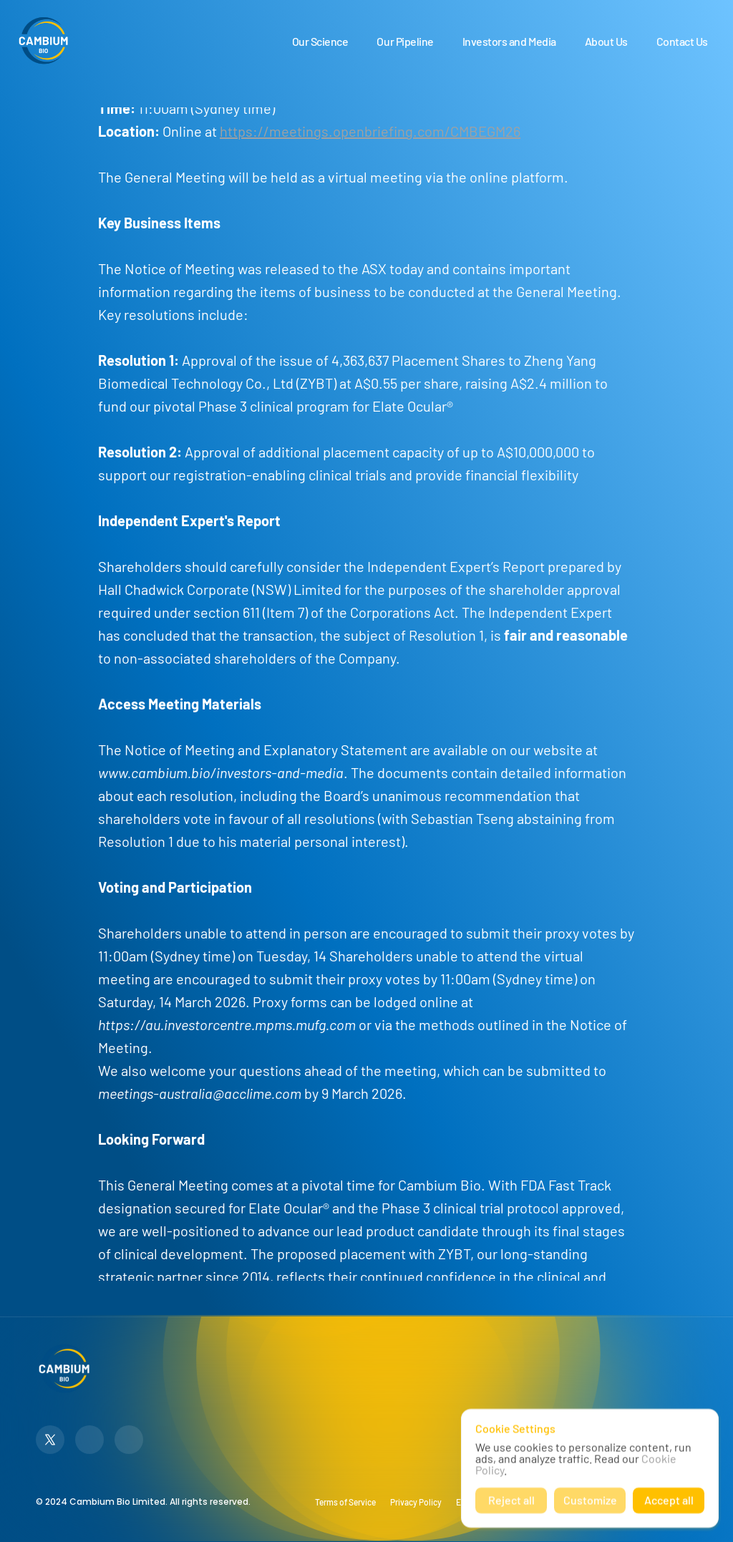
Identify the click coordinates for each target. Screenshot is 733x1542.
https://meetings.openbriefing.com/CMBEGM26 (370, 131)
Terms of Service (345, 1502)
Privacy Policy (416, 1502)
